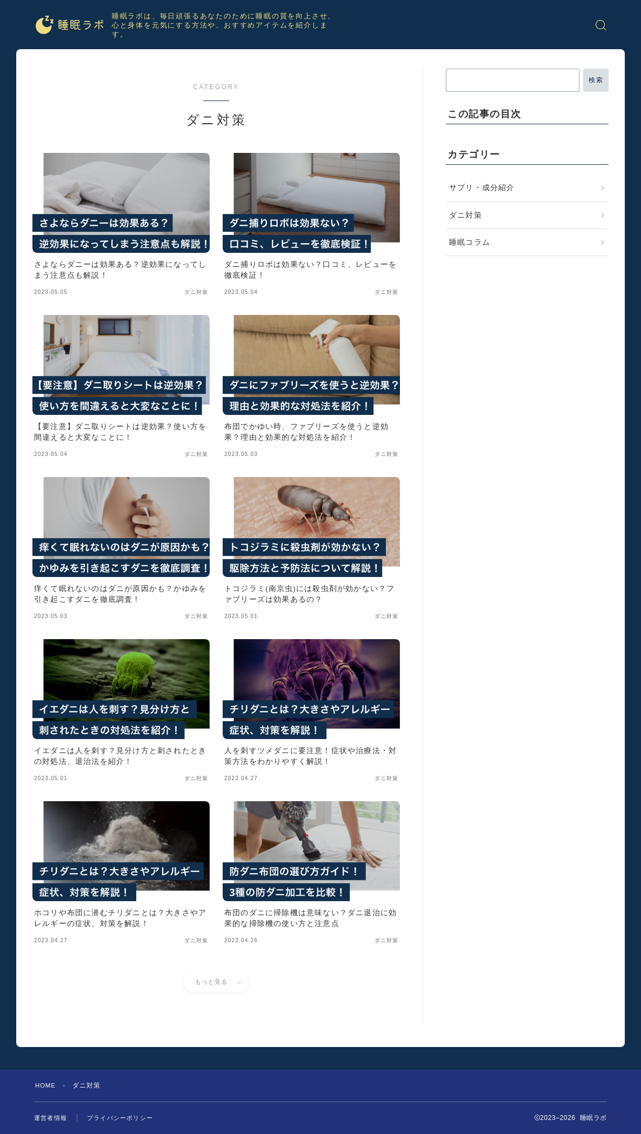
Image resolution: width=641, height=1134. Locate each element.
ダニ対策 (465, 215)
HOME (46, 1085)
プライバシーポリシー (125, 1118)
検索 (596, 80)
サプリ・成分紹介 (482, 188)
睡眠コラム (469, 242)
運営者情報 (52, 1118)
